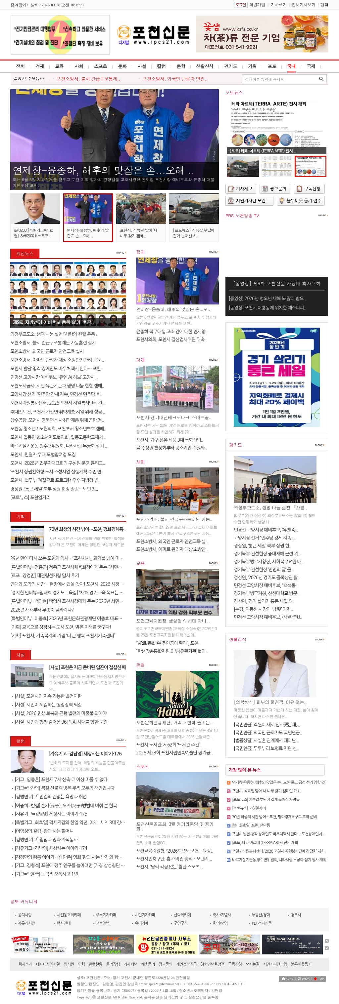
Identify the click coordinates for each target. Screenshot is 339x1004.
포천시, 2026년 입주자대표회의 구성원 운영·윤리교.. (57, 463)
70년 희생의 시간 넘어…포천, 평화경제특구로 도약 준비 (274, 817)
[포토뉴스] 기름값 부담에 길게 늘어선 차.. (194, 232)
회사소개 (25, 964)
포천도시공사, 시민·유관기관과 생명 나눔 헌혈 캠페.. (57, 385)
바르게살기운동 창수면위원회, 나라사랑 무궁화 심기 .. (58, 446)
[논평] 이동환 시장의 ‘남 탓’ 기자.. (263, 609)
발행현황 (95, 964)
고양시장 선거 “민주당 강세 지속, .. (264, 538)
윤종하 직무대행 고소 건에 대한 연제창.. (172, 331)
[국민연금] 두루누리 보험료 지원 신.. (266, 748)
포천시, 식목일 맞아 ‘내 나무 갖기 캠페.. (139, 232)
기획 (252, 66)
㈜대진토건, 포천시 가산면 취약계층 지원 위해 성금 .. (57, 412)
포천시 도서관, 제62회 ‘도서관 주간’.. (169, 745)
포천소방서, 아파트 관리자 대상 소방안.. (172, 549)
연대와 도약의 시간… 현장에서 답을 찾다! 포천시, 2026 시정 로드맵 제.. (74, 584)
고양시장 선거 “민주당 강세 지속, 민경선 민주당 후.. (56, 394)
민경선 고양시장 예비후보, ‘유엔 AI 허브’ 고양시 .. (54, 377)
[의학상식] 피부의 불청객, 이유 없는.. (270, 702)
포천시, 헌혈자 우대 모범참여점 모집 (42, 454)
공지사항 (24, 915)
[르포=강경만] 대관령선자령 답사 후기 (44, 575)
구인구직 (180, 923)
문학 (180, 66)
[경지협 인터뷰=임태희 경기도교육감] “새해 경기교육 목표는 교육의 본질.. (76, 592)
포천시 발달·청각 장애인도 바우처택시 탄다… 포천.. (56, 368)
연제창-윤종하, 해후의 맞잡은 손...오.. (173, 309)
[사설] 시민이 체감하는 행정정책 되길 (46, 705)
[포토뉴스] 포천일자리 (30, 497)
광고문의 (165, 964)
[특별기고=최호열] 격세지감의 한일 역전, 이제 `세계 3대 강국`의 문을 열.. (79, 822)
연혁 (81, 964)
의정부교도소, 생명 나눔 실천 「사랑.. (270, 507)
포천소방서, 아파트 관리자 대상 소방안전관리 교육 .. (57, 360)
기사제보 (130, 964)
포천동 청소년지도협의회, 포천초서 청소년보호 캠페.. (58, 428)
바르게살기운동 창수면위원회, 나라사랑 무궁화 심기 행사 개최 (279, 860)
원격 (324, 4)
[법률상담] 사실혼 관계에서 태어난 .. (266, 740)
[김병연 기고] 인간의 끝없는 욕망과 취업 (49, 796)
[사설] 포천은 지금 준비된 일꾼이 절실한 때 (87, 667)
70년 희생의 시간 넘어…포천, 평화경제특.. (87, 529)
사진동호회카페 (69, 915)
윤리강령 (113, 964)
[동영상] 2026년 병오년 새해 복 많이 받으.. (267, 298)
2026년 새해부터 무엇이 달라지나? (41, 610)
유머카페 (141, 923)
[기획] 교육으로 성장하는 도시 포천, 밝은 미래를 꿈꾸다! (60, 627)
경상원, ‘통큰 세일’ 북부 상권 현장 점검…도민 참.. (54, 489)
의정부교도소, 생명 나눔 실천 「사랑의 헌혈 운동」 (53, 334)
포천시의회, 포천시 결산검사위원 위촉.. (171, 339)
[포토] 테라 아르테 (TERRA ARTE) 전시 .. (262, 150)
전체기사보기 (303, 4)
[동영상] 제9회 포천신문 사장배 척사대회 (277, 283)
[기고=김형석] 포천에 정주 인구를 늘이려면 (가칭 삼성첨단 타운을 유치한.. (80, 865)
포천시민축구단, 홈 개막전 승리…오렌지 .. (174, 859)
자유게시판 (26, 923)
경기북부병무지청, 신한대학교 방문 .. (267, 593)
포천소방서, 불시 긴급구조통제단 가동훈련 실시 (53, 343)
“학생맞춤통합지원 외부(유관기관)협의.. (172, 651)
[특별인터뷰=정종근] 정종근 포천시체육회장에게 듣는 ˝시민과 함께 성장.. (76, 567)
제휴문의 (148, 964)
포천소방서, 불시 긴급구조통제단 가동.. (174, 519)
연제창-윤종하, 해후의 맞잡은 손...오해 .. (103, 170)
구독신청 (235, 964)
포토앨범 (103, 923)
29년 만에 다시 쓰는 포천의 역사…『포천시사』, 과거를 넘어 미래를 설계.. (74, 558)
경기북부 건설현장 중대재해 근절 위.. (267, 553)
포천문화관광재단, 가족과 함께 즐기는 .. (175, 722)
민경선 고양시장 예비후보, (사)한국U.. (268, 617)
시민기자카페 (145, 915)
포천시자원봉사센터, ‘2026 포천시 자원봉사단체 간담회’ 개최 (278, 851)
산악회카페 (182, 915)
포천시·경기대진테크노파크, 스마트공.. (173, 417)
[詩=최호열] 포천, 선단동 (251, 825)
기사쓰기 (279, 4)
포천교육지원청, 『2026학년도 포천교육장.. (174, 851)
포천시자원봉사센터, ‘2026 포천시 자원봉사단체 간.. (57, 403)
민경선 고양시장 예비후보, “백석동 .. (266, 585)
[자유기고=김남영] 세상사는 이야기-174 (49, 848)
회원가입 (257, 4)
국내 (291, 66)
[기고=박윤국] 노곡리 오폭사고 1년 (45, 874)
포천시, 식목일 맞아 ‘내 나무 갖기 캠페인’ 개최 (266, 791)
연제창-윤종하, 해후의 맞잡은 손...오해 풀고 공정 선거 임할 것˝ (279, 782)
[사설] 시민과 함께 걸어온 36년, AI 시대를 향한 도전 (59, 722)
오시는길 (252, 964)
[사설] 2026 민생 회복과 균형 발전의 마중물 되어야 (59, 713)
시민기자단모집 (275, 964)
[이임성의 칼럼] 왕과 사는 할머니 (42, 831)
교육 (59, 66)
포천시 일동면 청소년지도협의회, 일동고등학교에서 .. (58, 437)
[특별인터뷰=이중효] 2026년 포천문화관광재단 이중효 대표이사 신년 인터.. (78, 618)
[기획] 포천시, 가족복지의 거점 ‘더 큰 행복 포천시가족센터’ (62, 635)
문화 (122, 66)
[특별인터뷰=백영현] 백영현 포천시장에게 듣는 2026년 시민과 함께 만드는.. (78, 601)
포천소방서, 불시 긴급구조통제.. (88, 79)
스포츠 (100, 66)
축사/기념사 (222, 915)
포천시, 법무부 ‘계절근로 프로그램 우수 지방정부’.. (55, 480)
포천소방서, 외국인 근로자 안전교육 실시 (47, 351)
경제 (39, 66)
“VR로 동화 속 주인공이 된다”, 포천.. (168, 643)
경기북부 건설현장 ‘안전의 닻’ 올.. (263, 569)
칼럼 (161, 66)
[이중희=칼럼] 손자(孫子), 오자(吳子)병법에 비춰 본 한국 (64, 805)
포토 (271, 66)
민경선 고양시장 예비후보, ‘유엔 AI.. (266, 530)
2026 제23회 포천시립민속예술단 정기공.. (174, 752)
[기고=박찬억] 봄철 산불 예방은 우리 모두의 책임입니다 (63, 788)
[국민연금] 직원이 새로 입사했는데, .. (267, 724)
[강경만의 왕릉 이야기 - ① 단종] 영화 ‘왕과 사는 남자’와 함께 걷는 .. (73, 857)
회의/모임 (220, 923)
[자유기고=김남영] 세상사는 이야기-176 (85, 753)
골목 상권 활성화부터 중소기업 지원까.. (171, 448)
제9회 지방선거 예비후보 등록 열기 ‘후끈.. (53, 322)
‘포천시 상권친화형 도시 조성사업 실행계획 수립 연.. (56, 471)
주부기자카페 (106, 915)
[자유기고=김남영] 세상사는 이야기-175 (49, 814)
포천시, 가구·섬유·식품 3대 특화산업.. (169, 440)
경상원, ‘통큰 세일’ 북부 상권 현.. (262, 545)
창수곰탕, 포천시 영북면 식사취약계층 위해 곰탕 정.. (57, 420)
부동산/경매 (261, 915)
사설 (141, 66)
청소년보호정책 (212, 964)
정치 (20, 66)
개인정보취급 (186, 964)
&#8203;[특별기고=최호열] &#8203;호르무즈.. (33, 232)
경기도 (230, 66)
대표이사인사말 (48, 964)
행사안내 (64, 923)
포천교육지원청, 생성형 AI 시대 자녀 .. (173, 620)
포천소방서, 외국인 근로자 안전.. (175, 79)
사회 (78, 66)
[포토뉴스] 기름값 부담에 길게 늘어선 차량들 (266, 800)
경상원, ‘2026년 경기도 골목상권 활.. (267, 577)
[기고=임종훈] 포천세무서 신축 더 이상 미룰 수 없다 (59, 779)
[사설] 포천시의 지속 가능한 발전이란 (46, 696)
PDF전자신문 (262, 923)
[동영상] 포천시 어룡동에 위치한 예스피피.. (267, 307)
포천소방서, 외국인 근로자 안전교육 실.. (172, 541)
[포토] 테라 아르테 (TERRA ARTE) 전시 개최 (265, 843)
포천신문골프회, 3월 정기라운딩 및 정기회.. (174, 826)
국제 (311, 66)
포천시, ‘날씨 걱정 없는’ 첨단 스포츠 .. (169, 866)
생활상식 (204, 66)
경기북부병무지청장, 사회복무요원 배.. (268, 561)
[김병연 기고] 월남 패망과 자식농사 (44, 839)
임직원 (69, 964)
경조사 (296, 915)
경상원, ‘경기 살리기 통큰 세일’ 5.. (264, 601)
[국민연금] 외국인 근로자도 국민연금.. (268, 732)
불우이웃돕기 (301, 964)
